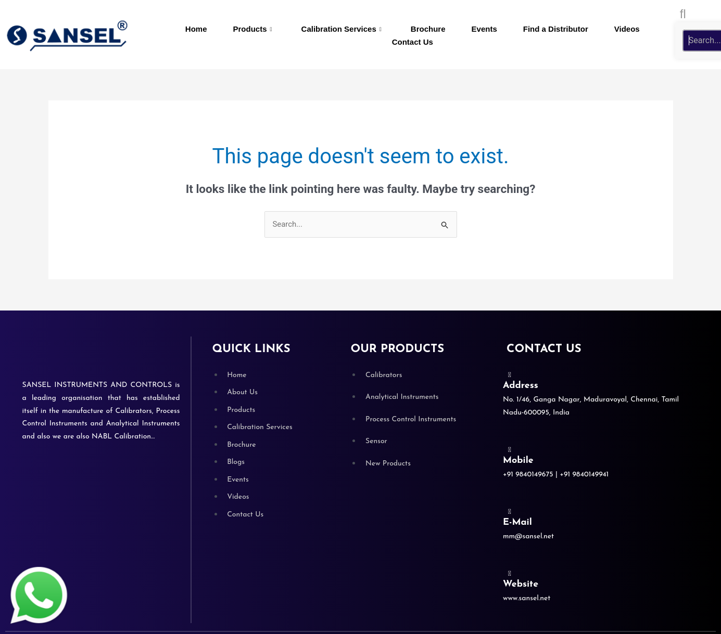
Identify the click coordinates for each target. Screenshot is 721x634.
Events (484, 28)
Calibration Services (341, 29)
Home (196, 28)
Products (252, 29)
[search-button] (683, 14)
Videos (627, 28)
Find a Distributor (555, 28)
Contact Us (412, 41)
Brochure (428, 28)
